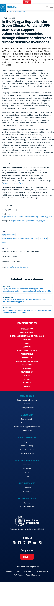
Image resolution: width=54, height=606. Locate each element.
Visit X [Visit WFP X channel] (14, 542)
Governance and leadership (27, 400)
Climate (43, 238)
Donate (27, 2)
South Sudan (27, 372)
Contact (9, 571)
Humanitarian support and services (27, 427)
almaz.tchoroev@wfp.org (17, 267)
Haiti (27, 343)
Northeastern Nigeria (27, 361)
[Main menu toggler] (51, 6)
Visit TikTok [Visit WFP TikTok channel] (40, 542)
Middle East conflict (27, 350)
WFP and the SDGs (27, 453)
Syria (27, 379)
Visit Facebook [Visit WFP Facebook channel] (19, 542)
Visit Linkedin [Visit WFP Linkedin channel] (29, 542)
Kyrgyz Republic (8, 234)
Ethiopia (27, 339)
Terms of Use (28, 571)
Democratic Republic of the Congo (27, 336)
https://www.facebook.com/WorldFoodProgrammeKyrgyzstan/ (28, 216)
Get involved (27, 483)
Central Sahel (27, 332)
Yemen (27, 386)
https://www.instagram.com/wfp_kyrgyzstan (29, 221)
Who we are (27, 395)
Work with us (27, 498)
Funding (5, 242)
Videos (27, 476)
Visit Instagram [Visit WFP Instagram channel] (24, 542)
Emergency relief (27, 419)
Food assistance (27, 423)
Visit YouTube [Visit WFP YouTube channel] (34, 542)
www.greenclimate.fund (13, 183)
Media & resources (27, 460)
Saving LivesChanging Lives (12, 7)
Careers (27, 503)
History (27, 404)
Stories (27, 472)
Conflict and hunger (27, 446)
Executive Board (42, 571)
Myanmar (27, 357)
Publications (27, 469)
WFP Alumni (18, 575)
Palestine (27, 365)
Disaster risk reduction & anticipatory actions (20, 238)
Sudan (27, 375)
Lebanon (27, 347)
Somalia (27, 368)
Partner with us (27, 491)
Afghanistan (27, 329)
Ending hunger (27, 442)
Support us (27, 488)
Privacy (17, 571)
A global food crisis (27, 449)
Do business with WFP (27, 507)
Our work (27, 414)
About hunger (27, 437)
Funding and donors (27, 408)
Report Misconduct (33, 575)
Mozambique (27, 354)
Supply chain (27, 430)
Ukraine (27, 383)
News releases (20, 12)
